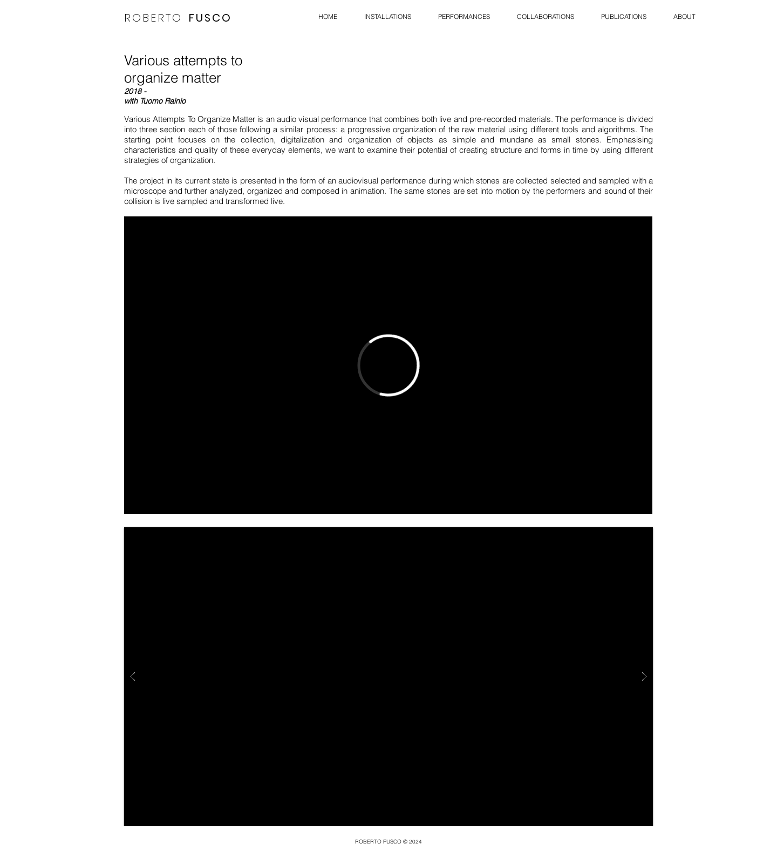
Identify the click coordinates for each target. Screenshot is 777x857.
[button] (388, 676)
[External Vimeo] (388, 365)
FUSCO (210, 17)
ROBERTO (153, 17)
